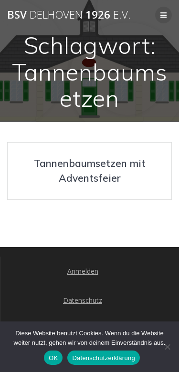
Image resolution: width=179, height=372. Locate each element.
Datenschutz (82, 300)
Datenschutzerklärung (103, 358)
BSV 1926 (69, 15)
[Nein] (167, 346)
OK (53, 358)
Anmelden (82, 271)
